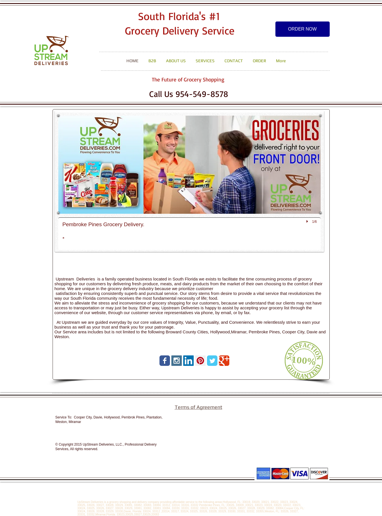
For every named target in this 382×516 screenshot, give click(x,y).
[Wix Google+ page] (224, 360)
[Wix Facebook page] (164, 360)
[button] (189, 182)
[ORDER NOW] (302, 29)
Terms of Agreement (198, 407)
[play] (308, 221)
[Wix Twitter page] (212, 360)
